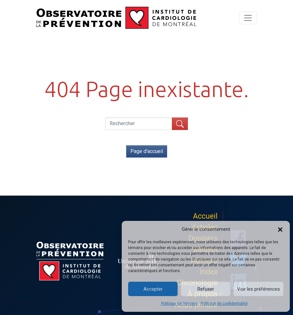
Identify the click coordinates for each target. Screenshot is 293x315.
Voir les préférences (258, 289)
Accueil (205, 216)
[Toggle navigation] (248, 18)
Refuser (205, 289)
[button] (280, 229)
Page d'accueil (146, 151)
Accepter (153, 289)
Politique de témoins (179, 303)
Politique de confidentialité (224, 303)
